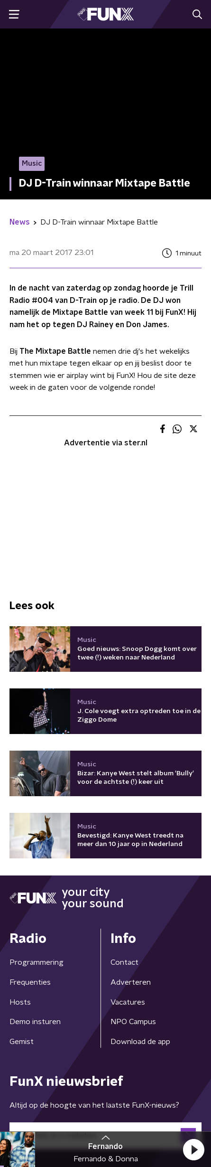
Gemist (21, 1041)
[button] (193, 1149)
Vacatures (127, 1002)
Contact (124, 962)
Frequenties (30, 982)
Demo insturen (35, 1022)
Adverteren (130, 982)
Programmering (36, 962)
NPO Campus (133, 1022)
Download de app (140, 1041)
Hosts (20, 1002)
